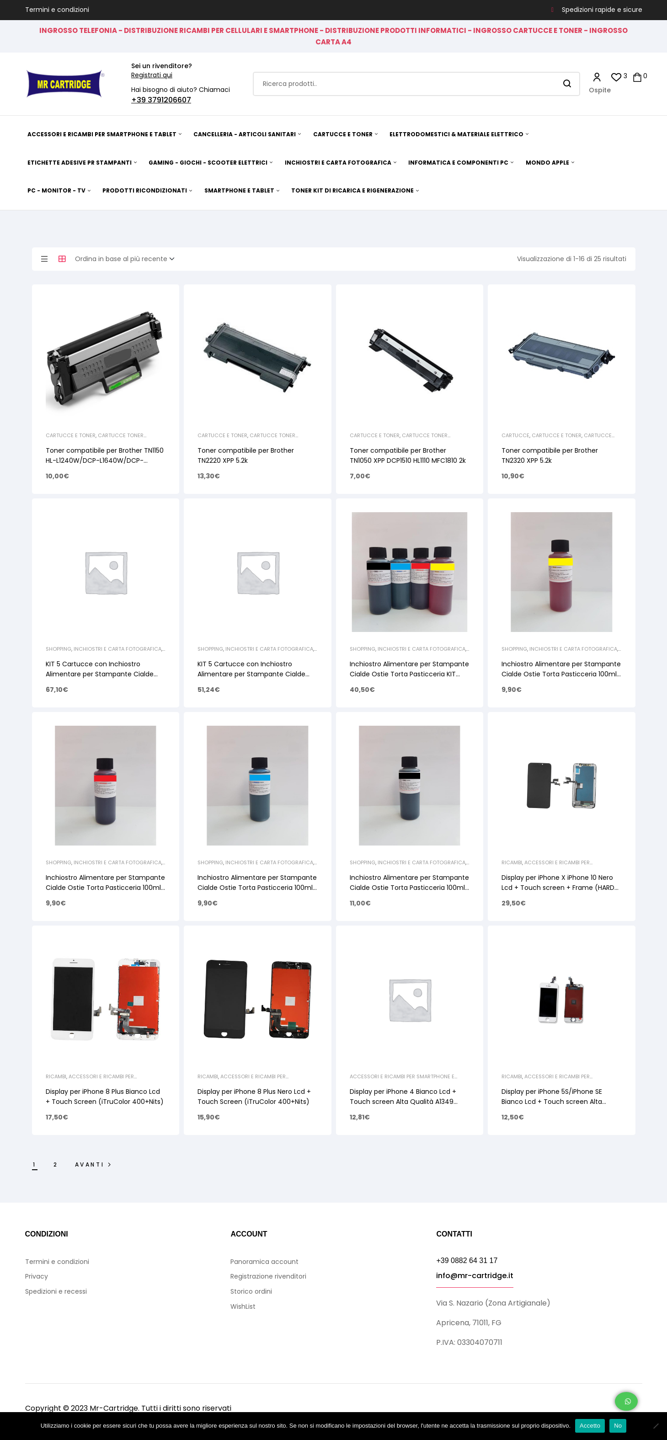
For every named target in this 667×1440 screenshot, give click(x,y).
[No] (655, 1425)
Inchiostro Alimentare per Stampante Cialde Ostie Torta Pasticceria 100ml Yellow (561, 674)
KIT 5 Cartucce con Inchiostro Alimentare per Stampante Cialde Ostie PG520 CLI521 (251, 674)
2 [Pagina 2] (56, 1164)
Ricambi (512, 862)
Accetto (590, 1425)
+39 (139, 100)
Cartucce (515, 435)
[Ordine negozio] (127, 259)
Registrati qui (151, 75)
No (618, 1425)
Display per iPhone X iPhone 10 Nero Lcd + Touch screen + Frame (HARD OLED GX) (558, 887)
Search (567, 84)
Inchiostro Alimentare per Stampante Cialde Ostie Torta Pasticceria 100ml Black (409, 887)
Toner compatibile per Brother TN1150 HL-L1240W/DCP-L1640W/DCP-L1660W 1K (105, 460)
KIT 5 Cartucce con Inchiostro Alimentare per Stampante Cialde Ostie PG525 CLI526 (100, 674)
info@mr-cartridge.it (474, 1275)
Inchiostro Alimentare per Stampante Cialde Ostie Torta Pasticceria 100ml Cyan (257, 887)
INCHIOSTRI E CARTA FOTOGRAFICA (117, 649)
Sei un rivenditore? (161, 65)
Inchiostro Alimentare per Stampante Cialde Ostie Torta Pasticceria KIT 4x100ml (409, 674)
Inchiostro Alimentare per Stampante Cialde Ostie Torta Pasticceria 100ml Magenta (105, 887)
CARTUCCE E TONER (71, 435)
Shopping (58, 649)
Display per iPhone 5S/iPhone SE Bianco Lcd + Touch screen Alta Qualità (552, 1101)
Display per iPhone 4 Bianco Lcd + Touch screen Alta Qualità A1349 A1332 (403, 1101)
